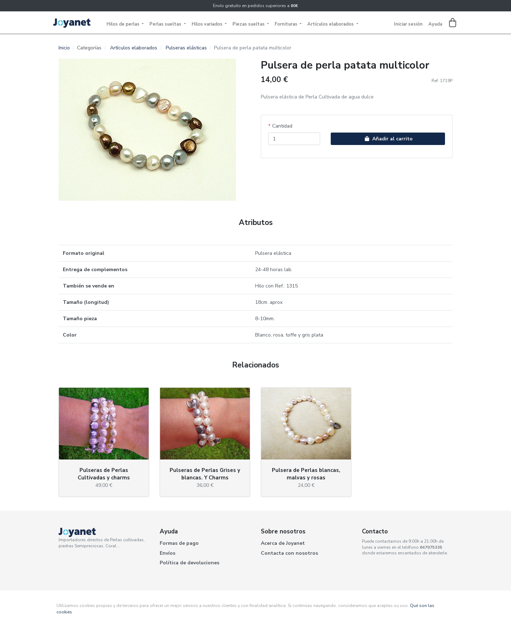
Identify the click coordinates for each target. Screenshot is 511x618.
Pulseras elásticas (186, 47)
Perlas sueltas (165, 24)
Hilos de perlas (123, 24)
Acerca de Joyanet (283, 543)
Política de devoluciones (189, 562)
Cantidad (282, 126)
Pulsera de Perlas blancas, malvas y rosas (306, 474)
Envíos (167, 553)
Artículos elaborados (331, 24)
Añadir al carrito (388, 138)
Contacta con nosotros (289, 553)
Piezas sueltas (249, 24)
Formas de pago (179, 543)
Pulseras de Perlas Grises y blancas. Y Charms (205, 474)
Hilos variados (208, 24)
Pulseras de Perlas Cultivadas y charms (104, 474)
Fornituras (286, 24)
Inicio (64, 47)
